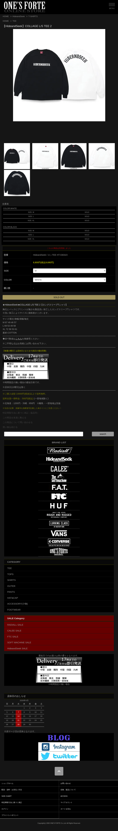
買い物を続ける (10, 427)
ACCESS (64, 796)
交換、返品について (68, 790)
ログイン (5, 809)
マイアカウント (66, 802)
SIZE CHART (7, 796)
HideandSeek (18, 16)
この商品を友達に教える (14, 417)
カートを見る (66, 809)
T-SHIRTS (33, 16)
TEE (14, 21)
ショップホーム (7, 783)
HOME (6, 16)
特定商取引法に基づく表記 (12, 802)
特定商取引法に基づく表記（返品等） (21, 413)
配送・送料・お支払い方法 (12, 790)
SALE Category (15, 618)
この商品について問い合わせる (18, 422)
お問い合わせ (66, 783)
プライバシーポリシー (10, 815)
